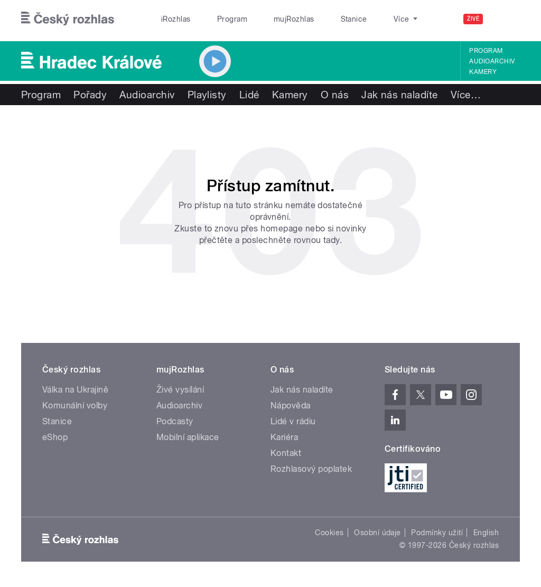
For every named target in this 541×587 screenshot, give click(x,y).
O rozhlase (364, 19)
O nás (335, 94)
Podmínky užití (437, 532)
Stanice (316, 19)
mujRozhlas (267, 19)
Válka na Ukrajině (75, 390)
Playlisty (207, 94)
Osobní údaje (377, 532)
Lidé (249, 94)
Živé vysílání (180, 390)
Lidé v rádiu (293, 421)
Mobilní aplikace (187, 437)
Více (466, 94)
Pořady (90, 94)
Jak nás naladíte (399, 94)
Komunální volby (74, 405)
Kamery (483, 72)
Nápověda (290, 405)
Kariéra (284, 437)
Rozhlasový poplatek (311, 469)
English (486, 532)
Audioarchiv (492, 61)
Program (216, 19)
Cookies (329, 532)
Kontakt (285, 453)
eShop (55, 437)
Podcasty (174, 421)
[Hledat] (505, 19)
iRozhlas (170, 19)
